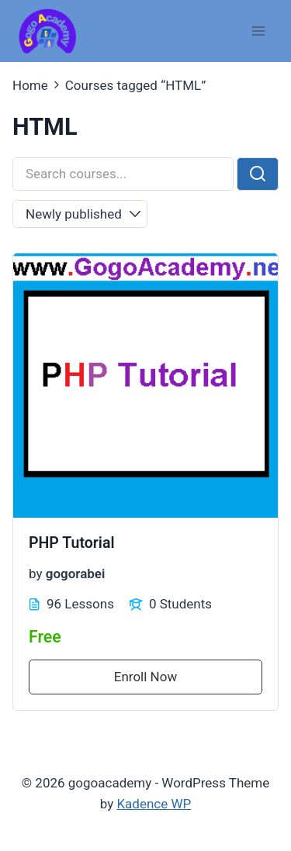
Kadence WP (153, 803)
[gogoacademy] (47, 31)
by (36, 573)
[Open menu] (258, 31)
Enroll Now (145, 676)
